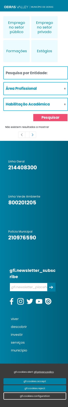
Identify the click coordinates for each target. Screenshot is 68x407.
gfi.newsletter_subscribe (32, 274)
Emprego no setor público (16, 27)
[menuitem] (36, 319)
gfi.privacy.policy (44, 372)
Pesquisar (50, 117)
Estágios (44, 51)
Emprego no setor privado (44, 27)
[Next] (32, 135)
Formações (16, 51)
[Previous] (21, 135)
